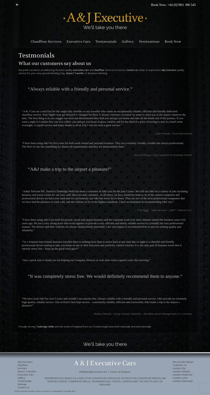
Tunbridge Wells (45, 326)
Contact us (132, 70)
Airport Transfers (183, 363)
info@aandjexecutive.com (93, 371)
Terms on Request (120, 371)
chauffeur (99, 70)
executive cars (81, 70)
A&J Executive (169, 70)
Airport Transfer (75, 73)
